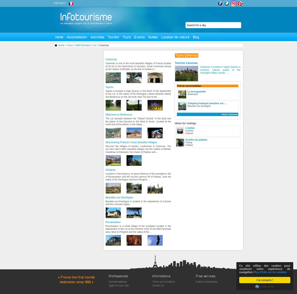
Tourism (113, 37)
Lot (94, 45)
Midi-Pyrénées (83, 45)
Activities (97, 37)
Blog (196, 37)
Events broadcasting (206, 281)
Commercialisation (118, 281)
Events (139, 37)
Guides (153, 37)
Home (59, 37)
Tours (127, 37)
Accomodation (77, 37)
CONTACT (60, 3)
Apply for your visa (119, 285)
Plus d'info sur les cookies (270, 272)
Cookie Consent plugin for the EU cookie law (264, 287)
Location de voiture (175, 37)
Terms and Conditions (163, 281)
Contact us (158, 285)
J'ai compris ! (264, 280)
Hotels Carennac (230, 114)
